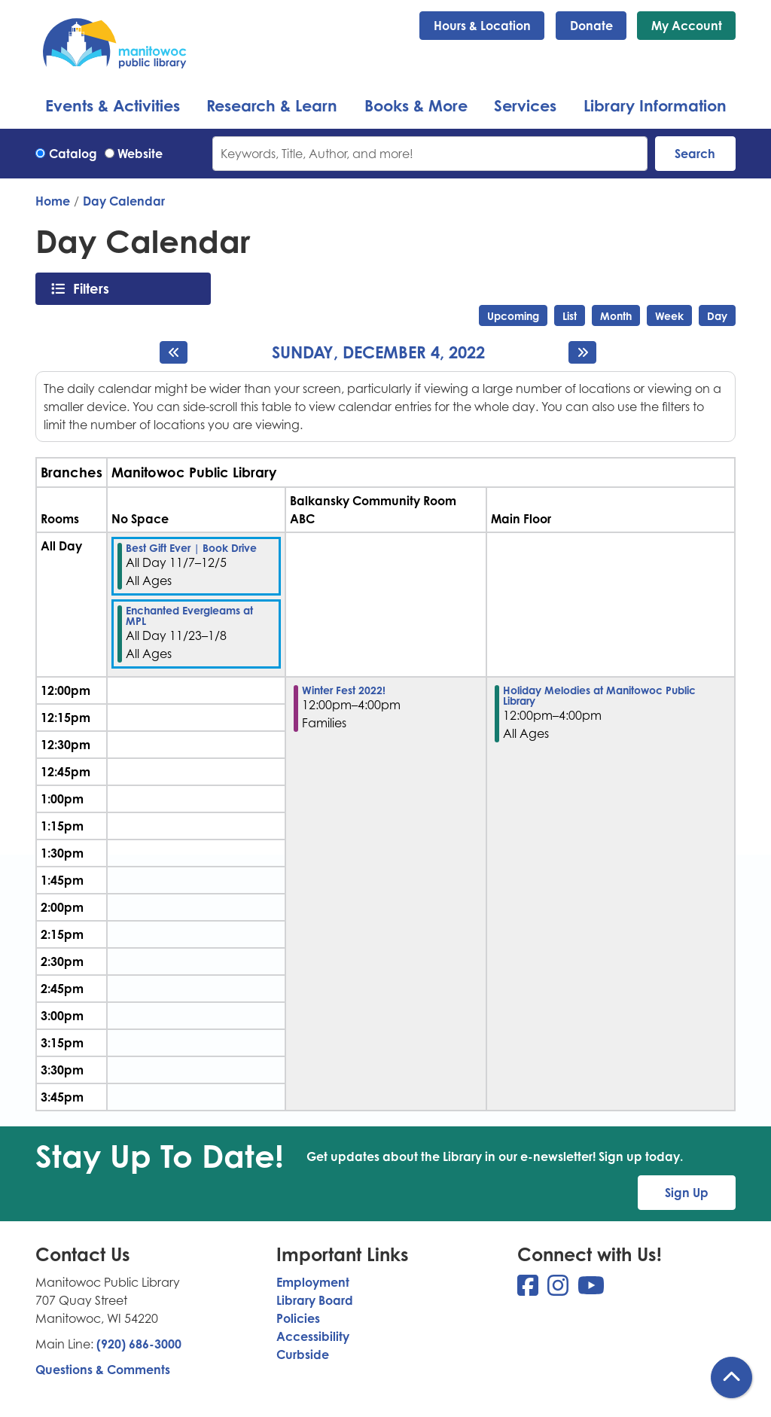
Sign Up (687, 1192)
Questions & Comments (102, 1369)
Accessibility (312, 1336)
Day (717, 315)
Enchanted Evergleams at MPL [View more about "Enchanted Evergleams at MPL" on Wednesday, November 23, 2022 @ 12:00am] (189, 615)
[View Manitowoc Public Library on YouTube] (591, 1289)
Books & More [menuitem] (416, 105)
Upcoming (513, 315)
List (569, 315)
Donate (591, 25)
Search (695, 153)
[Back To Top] (731, 1377)
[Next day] (582, 352)
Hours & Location (482, 25)
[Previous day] (173, 352)
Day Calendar (124, 201)
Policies (298, 1318)
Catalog (73, 153)
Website (140, 153)
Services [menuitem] (525, 105)
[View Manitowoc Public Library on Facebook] (529, 1289)
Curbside (302, 1354)
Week (669, 315)
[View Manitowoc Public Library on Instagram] (559, 1289)
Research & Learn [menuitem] (271, 105)
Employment (312, 1282)
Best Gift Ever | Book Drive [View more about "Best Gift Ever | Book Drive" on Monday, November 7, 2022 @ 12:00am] (191, 548)
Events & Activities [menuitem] (112, 105)
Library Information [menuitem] (655, 105)
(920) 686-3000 (138, 1343)
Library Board (314, 1300)
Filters (95, 288)
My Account (686, 25)
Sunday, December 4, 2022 (378, 352)
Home (52, 201)
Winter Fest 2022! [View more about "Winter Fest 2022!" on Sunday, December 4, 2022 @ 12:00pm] (344, 690)
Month (616, 315)
